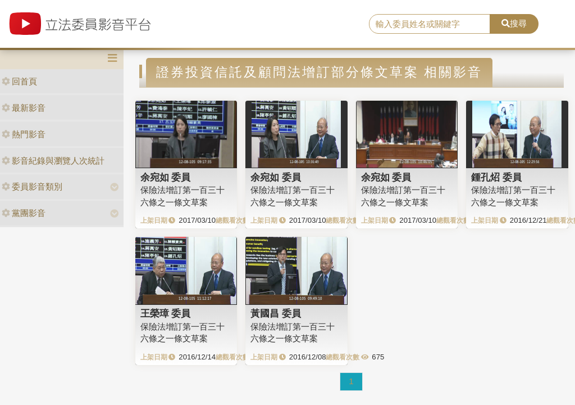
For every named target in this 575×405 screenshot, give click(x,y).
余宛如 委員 (165, 177)
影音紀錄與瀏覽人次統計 (53, 160)
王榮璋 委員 (165, 313)
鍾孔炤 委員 (496, 177)
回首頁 (19, 81)
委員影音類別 (32, 186)
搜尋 (514, 23)
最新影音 (23, 107)
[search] (429, 24)
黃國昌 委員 (275, 313)
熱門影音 (23, 134)
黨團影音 (23, 213)
